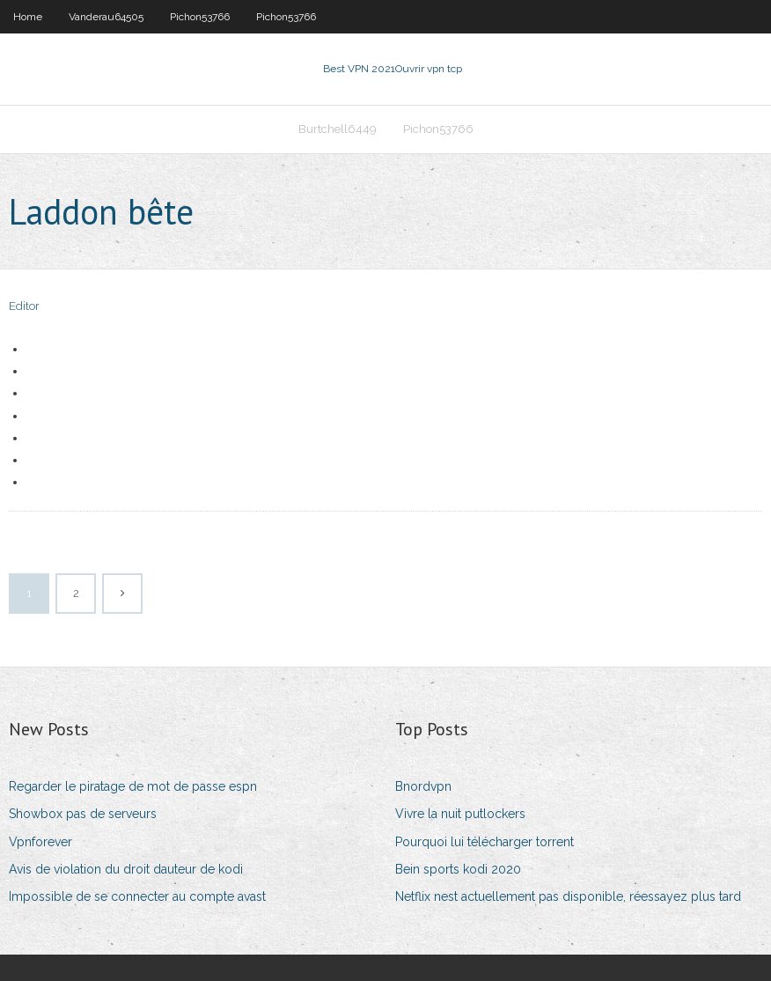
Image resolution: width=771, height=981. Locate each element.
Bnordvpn (423, 786)
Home (27, 17)
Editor (24, 306)
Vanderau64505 (106, 17)
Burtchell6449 (337, 129)
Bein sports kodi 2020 (458, 869)
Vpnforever (40, 842)
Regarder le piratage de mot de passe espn (133, 786)
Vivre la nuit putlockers (460, 814)
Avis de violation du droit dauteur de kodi (126, 869)
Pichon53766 (200, 17)
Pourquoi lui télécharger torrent (484, 842)
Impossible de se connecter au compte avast (137, 896)
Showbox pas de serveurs (83, 814)
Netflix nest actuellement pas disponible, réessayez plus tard (568, 896)
